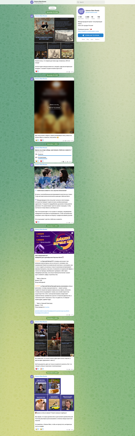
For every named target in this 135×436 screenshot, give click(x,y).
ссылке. (47, 307)
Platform (97, 39)
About (83, 39)
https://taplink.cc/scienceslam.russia (88, 31)
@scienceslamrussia (91, 12)
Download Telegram (90, 35)
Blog (88, 39)
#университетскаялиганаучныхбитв (58, 311)
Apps (92, 39)
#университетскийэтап (42, 313)
